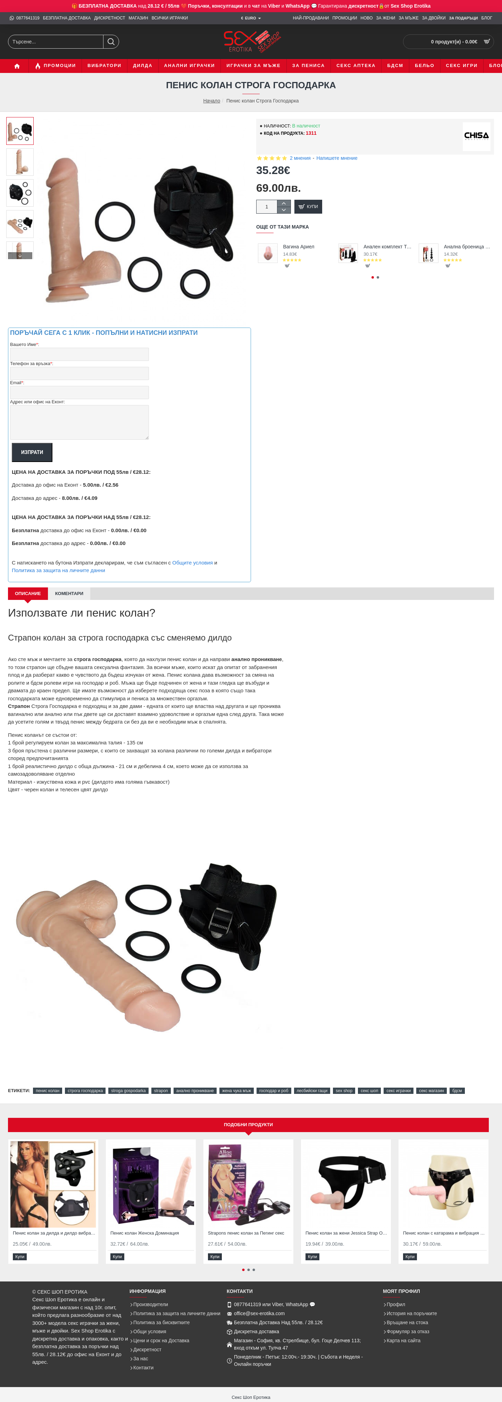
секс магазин (431, 1090)
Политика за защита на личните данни (58, 570)
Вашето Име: (24, 345)
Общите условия (192, 563)
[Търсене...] (111, 41)
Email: (17, 383)
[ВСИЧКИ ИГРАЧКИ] (170, 18)
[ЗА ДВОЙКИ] (433, 18)
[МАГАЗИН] (138, 18)
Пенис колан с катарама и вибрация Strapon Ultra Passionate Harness (445, 1233)
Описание (28, 593)
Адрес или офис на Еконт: (37, 401)
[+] (284, 203)
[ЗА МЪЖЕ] (408, 18)
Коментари (69, 593)
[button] (20, 255)
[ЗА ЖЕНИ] (386, 18)
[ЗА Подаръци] (463, 18)
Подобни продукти (248, 1124)
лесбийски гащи (312, 1090)
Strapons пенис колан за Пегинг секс (246, 1233)
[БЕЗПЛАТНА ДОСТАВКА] (66, 18)
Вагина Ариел (299, 246)
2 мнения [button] (300, 158)
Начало (211, 101)
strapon (161, 1090)
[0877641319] (24, 18)
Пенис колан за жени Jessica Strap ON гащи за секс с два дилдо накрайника (347, 1233)
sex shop (344, 1090)
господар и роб (273, 1090)
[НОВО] (367, 18)
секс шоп (369, 1090)
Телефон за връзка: (31, 364)
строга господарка (85, 1090)
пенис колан (47, 1090)
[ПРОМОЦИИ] (345, 18)
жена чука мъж (236, 1090)
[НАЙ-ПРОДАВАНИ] (311, 18)
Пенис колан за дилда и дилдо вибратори (55, 1233)
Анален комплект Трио (387, 246)
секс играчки (398, 1090)
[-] (284, 210)
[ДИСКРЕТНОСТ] (109, 18)
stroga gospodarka (128, 1090)
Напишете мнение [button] (336, 158)
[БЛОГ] (486, 18)
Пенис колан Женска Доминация (144, 1233)
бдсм (457, 1090)
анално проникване (195, 1090)
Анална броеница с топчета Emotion (468, 246)
